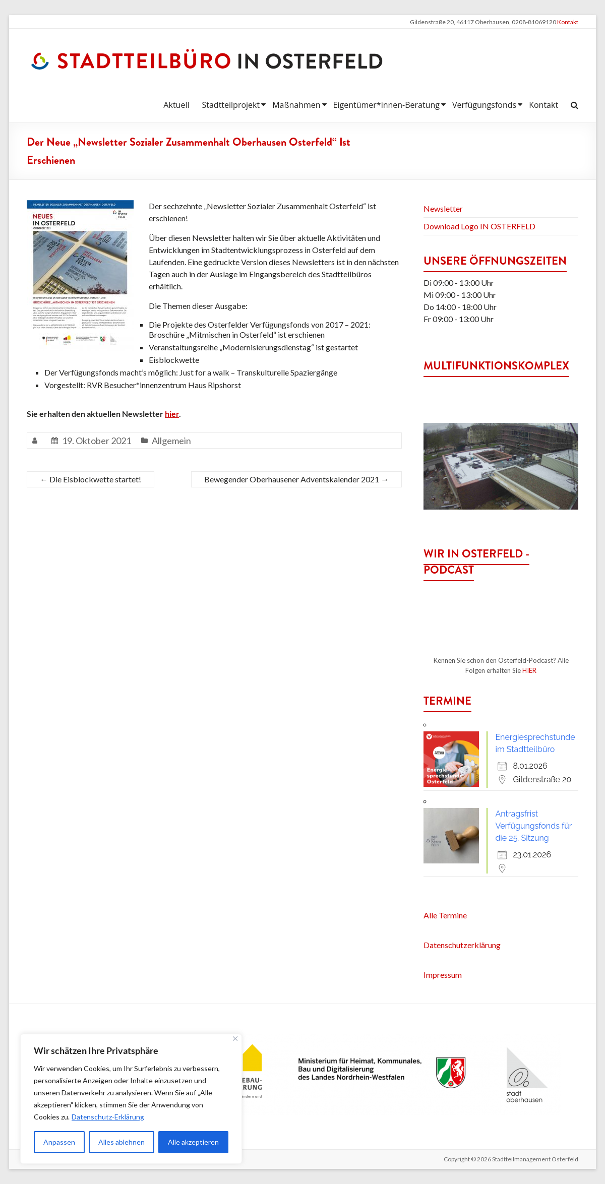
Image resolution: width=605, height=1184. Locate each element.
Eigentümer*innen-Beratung (386, 104)
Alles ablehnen (121, 1142)
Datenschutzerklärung (462, 945)
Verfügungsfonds (484, 104)
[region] (131, 1099)
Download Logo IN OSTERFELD (479, 226)
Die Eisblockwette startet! (90, 479)
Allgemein (171, 440)
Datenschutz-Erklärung (108, 1116)
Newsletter (443, 208)
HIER (529, 670)
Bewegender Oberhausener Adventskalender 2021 (296, 479)
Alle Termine (445, 915)
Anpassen (59, 1142)
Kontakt (567, 22)
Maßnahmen (296, 104)
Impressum (443, 974)
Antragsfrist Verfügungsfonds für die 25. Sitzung (533, 826)
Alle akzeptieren (193, 1142)
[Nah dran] (235, 1038)
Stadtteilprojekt (231, 104)
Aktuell (176, 104)
